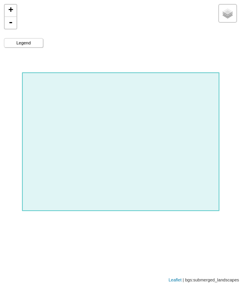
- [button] (10, 23)
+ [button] (10, 11)
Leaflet (174, 279)
